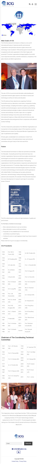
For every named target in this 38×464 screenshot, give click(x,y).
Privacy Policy (22, 461)
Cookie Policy (15, 461)
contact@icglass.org (19, 449)
